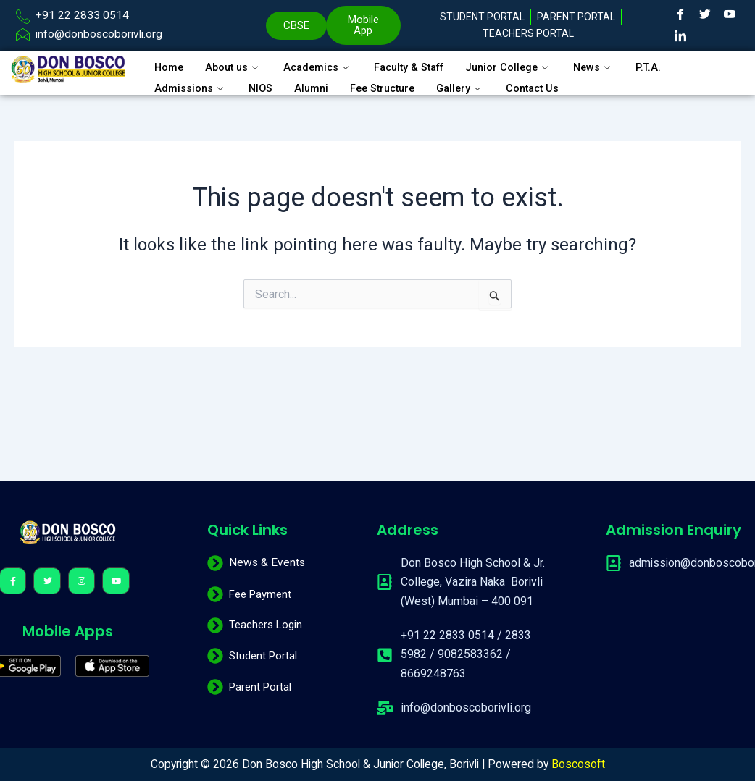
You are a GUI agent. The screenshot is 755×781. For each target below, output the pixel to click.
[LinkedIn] (680, 36)
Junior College (524, 66)
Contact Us (545, 84)
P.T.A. (667, 66)
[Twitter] (705, 14)
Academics (323, 66)
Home (169, 66)
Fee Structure (389, 84)
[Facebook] (680, 14)
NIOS (262, 84)
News (612, 66)
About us (236, 66)
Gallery (471, 84)
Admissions (191, 84)
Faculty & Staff (419, 66)
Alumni (314, 84)
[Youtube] (730, 14)
